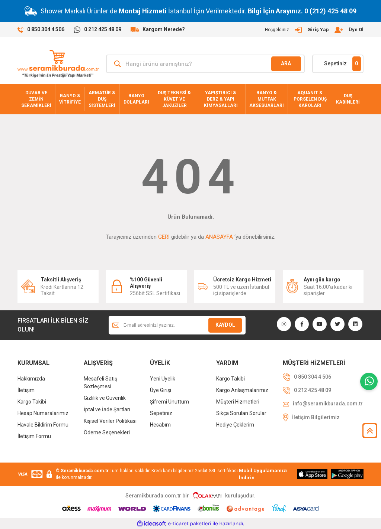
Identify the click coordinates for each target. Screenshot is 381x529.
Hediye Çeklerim (235, 425)
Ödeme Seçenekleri (107, 432)
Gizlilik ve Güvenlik (105, 398)
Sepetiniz (161, 413)
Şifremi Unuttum (169, 402)
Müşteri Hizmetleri (237, 402)
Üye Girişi (160, 390)
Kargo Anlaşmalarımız (242, 390)
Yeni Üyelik (162, 379)
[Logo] (58, 64)
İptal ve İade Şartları (107, 409)
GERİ (164, 237)
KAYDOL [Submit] (225, 325)
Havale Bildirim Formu (42, 425)
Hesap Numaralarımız (42, 413)
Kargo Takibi (31, 402)
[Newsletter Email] (177, 325)
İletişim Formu (34, 436)
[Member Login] (314, 29)
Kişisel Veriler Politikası (110, 421)
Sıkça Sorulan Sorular (241, 413)
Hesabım (160, 425)
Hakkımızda (31, 379)
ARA (286, 63)
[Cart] (338, 64)
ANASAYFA (219, 237)
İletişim (26, 390)
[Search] (205, 64)
